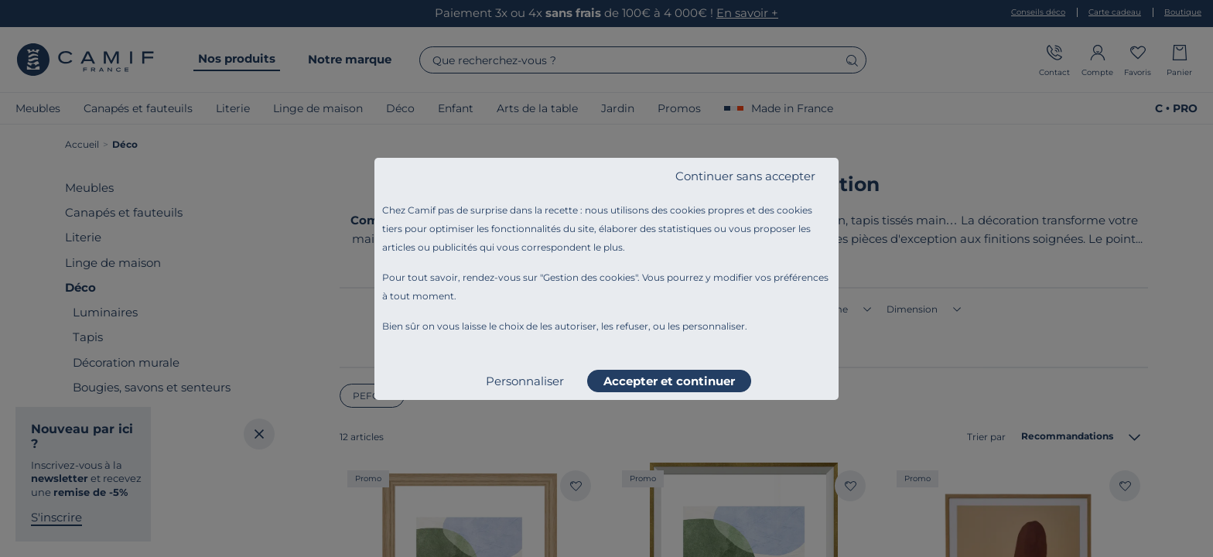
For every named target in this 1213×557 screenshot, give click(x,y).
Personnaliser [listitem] (525, 381)
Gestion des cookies (589, 277)
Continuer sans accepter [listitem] (745, 176)
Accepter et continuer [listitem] (669, 381)
